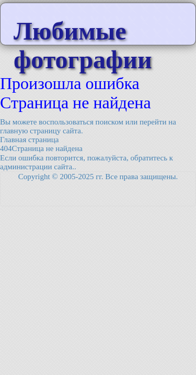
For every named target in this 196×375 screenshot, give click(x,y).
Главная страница (29, 139)
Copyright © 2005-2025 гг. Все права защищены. (98, 176)
